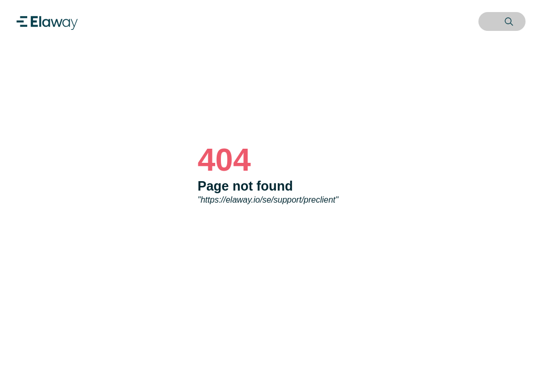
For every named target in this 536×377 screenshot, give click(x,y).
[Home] (47, 21)
